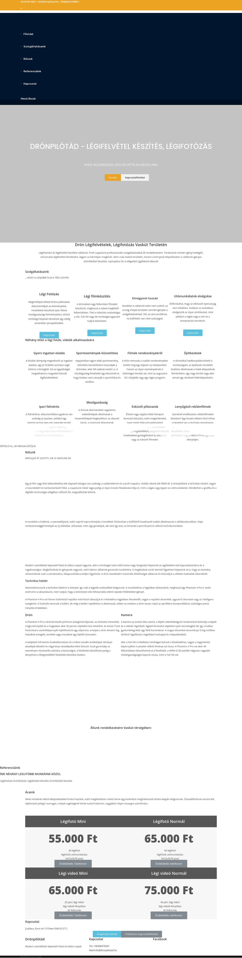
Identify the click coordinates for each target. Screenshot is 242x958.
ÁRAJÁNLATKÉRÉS (69, 1)
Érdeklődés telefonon (169, 864)
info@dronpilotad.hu (48, 1)
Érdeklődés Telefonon (73, 864)
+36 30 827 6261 (28, 1)
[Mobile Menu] (28, 99)
